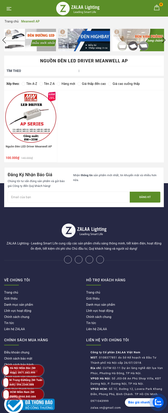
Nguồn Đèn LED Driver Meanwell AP (29, 146)
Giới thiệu (11, 284)
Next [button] (164, 40)
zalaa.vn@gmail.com (106, 393)
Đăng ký (145, 197)
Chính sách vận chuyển (20, 362)
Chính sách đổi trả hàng (21, 356)
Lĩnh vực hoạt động (17, 296)
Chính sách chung (16, 302)
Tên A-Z (29, 83)
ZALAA (116, 408)
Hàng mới (66, 83)
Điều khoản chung (16, 338)
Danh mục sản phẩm (18, 290)
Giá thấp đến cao (91, 83)
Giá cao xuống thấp (124, 83)
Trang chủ (11, 278)
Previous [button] (4, 40)
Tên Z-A (47, 83)
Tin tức (9, 308)
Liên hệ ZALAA (14, 314)
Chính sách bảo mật (18, 344)
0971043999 (100, 386)
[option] (30, 40)
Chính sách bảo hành (19, 350)
